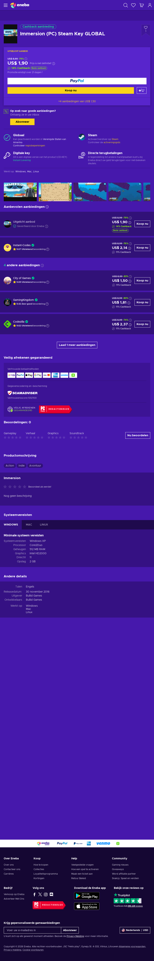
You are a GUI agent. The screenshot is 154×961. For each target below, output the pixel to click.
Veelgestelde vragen (82, 865)
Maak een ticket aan (82, 874)
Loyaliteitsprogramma (46, 874)
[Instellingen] (135, 930)
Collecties (39, 869)
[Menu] (5, 5)
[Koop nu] (77, 81)
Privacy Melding (75, 936)
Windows (32, 801)
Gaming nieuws (120, 865)
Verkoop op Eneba (14, 894)
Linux (29, 808)
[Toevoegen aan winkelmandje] (141, 90)
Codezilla (18, 322)
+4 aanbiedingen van (77, 101)
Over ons (9, 865)
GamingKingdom (23, 300)
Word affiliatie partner (124, 874)
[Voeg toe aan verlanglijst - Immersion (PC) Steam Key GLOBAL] (145, 30)
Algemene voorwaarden (132, 946)
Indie (22, 661)
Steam (115, 139)
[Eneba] (19, 5)
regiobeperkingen (35, 145)
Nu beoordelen (137, 631)
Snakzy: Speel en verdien (125, 878)
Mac (28, 805)
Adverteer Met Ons (14, 899)
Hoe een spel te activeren (85, 869)
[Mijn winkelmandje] (141, 5)
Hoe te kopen (41, 865)
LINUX (44, 720)
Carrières (9, 874)
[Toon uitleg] (47, 249)
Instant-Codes (22, 245)
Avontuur (35, 661)
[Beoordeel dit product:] (15, 682)
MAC (29, 720)
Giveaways (118, 869)
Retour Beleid (78, 878)
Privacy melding (12, 950)
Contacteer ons (12, 869)
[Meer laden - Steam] (82, 137)
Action (10, 661)
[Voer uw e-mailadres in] (32, 930)
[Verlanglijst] (133, 5)
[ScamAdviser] (23, 393)
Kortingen (39, 878)
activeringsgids (112, 142)
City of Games (22, 278)
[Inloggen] (150, 5)
